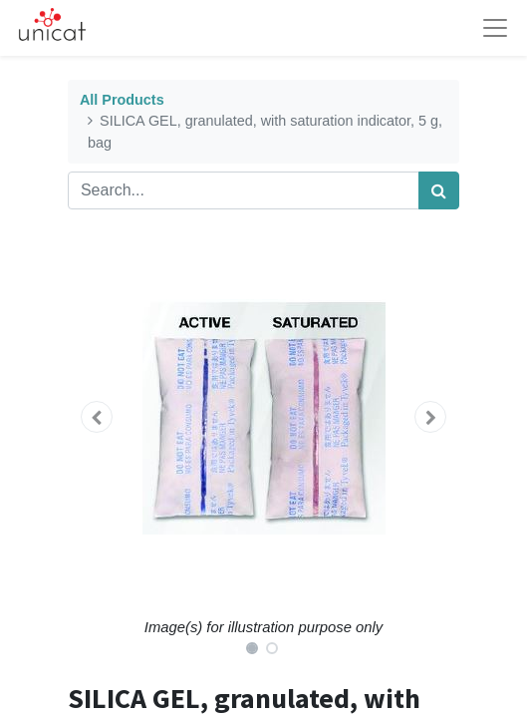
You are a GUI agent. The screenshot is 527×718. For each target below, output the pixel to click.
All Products (122, 100)
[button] (97, 416)
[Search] (438, 190)
